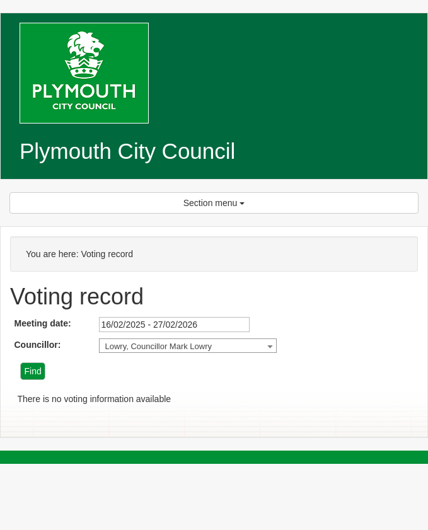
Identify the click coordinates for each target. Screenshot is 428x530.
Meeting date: (42, 323)
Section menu (214, 203)
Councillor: (37, 345)
